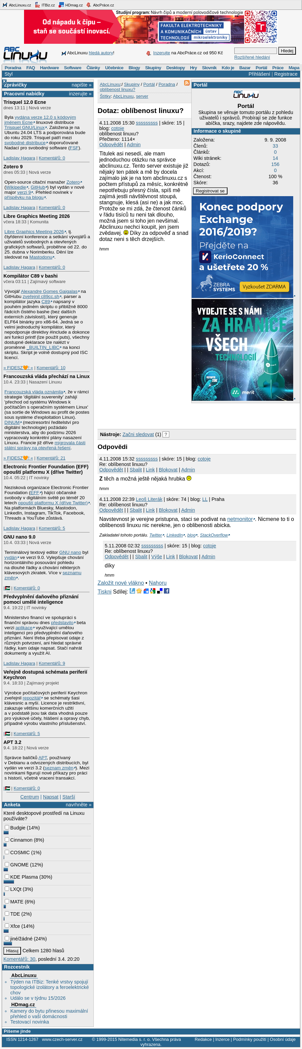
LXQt (13, 889)
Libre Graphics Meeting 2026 (36, 216)
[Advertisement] (177, 415)
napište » (81, 85)
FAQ (30, 67)
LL (205, 499)
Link (150, 469)
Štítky (105, 96)
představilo (62, 622)
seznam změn (59, 767)
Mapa (293, 67)
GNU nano (70, 552)
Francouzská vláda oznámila (33, 391)
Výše (156, 556)
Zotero (73, 182)
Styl (8, 74)
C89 (45, 301)
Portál (261, 67)
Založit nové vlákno (121, 583)
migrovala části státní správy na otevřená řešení (44, 445)
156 (275, 164)
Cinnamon (19, 840)
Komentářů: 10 (51, 367)
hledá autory (101, 52)
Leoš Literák (149, 499)
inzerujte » (80, 93)
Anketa (12, 804)
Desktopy (175, 67)
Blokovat (168, 469)
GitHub (38, 187)
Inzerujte (161, 52)
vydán (10, 557)
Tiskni (104, 592)
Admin (134, 144)
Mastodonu (40, 257)
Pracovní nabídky (24, 93)
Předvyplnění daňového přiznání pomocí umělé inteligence (41, 599)
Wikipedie (16, 187)
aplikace (24, 627)
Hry (193, 67)
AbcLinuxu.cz (16, 5)
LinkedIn (175, 535)
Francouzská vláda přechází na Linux (46, 376)
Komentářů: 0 (52, 158)
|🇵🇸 (6, 588)
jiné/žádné (19, 938)
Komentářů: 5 (52, 528)
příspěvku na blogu (24, 197)
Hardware (49, 67)
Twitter (155, 535)
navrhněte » (78, 804)
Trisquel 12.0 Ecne (24, 102)
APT (42, 757)
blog (191, 535)
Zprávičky (15, 85)
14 (275, 158)
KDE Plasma (21, 877)
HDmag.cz (70, 5)
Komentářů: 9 (52, 663)
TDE (12, 914)
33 (275, 146)
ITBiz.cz (45, 5)
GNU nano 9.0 (19, 537)
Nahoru (158, 583)
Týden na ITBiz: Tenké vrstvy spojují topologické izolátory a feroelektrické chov (49, 987)
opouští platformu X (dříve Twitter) (53, 502)
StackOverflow (214, 535)
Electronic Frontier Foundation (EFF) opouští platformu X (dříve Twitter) (45, 469)
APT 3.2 (12, 742)
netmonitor (240, 519)
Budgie (15, 827)
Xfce (12, 926)
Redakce (203, 1039)
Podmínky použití (249, 1039)
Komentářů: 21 (51, 458)
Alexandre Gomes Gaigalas (49, 291)
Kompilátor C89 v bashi (30, 276)
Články (93, 67)
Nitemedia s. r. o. (134, 1039)
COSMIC (17, 852)
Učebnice (114, 67)
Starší (68, 797)
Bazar (245, 67)
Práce (277, 67)
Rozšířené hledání (252, 57)
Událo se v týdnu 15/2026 (37, 998)
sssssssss (147, 123)
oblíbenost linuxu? (117, 89)
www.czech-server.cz (62, 1039)
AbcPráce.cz (100, 5)
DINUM (12, 422)
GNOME (16, 864)
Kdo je (228, 67)
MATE (14, 901)
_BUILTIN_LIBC (42, 347)
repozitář (32, 697)
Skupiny (153, 67)
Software (72, 67)
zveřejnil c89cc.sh (41, 296)
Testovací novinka (29, 1022)
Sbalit (136, 469)
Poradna (13, 67)
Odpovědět (111, 144)
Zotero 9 (13, 166)
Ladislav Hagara (19, 158)
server (142, 96)
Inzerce (222, 1039)
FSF (74, 147)
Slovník (209, 67)
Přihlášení (259, 74)
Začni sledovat (138, 434)
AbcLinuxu (23, 975)
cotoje (117, 128)
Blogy (134, 67)
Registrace (286, 74)
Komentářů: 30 (19, 959)
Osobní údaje (283, 1039)
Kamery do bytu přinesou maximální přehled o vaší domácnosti (49, 1013)
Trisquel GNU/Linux (24, 127)
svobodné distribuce (25, 142)
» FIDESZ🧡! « (18, 367)
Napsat (51, 797)
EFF (34, 492)
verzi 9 (24, 192)
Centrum (29, 797)
